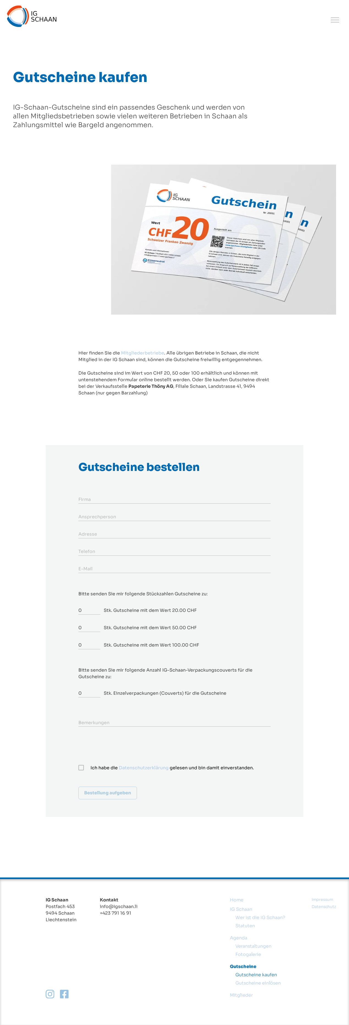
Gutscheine (243, 966)
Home (236, 900)
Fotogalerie (248, 954)
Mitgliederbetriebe (142, 353)
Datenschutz (324, 906)
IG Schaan (241, 909)
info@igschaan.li (119, 906)
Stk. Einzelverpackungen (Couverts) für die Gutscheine (165, 693)
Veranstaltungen (253, 946)
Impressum (322, 899)
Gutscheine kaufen (256, 975)
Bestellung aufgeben (107, 793)
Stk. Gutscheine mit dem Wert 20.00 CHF (150, 610)
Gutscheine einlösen (258, 983)
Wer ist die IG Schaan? (260, 917)
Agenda (238, 938)
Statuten (245, 926)
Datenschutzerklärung (144, 768)
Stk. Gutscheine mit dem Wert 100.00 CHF (151, 645)
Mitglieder (241, 995)
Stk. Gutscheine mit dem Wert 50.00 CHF (150, 628)
